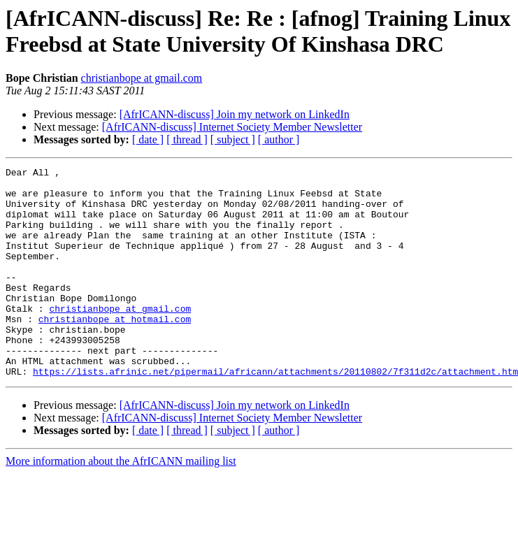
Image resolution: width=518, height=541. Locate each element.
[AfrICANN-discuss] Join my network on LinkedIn (235, 114)
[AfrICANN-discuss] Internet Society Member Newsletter (232, 127)
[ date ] (148, 139)
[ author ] (279, 139)
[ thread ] (187, 139)
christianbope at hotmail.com (114, 350)
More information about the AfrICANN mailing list (121, 503)
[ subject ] (232, 139)
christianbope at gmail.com (142, 78)
